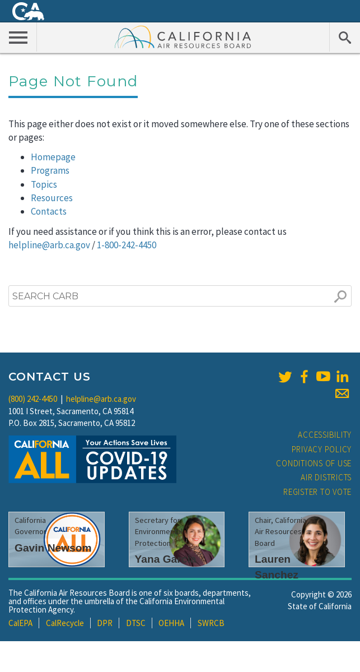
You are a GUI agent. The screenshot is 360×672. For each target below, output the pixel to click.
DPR (105, 623)
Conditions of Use (314, 463)
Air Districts (326, 477)
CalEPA (20, 623)
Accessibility (325, 434)
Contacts (49, 211)
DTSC (136, 623)
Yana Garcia (166, 559)
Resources (52, 198)
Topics (44, 184)
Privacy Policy (322, 449)
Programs (50, 170)
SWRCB (211, 623)
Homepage (53, 157)
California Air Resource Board (183, 36)
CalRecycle (65, 623)
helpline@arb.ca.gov (49, 245)
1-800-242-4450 (126, 245)
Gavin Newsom (53, 548)
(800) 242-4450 (32, 398)
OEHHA (171, 623)
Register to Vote (317, 491)
